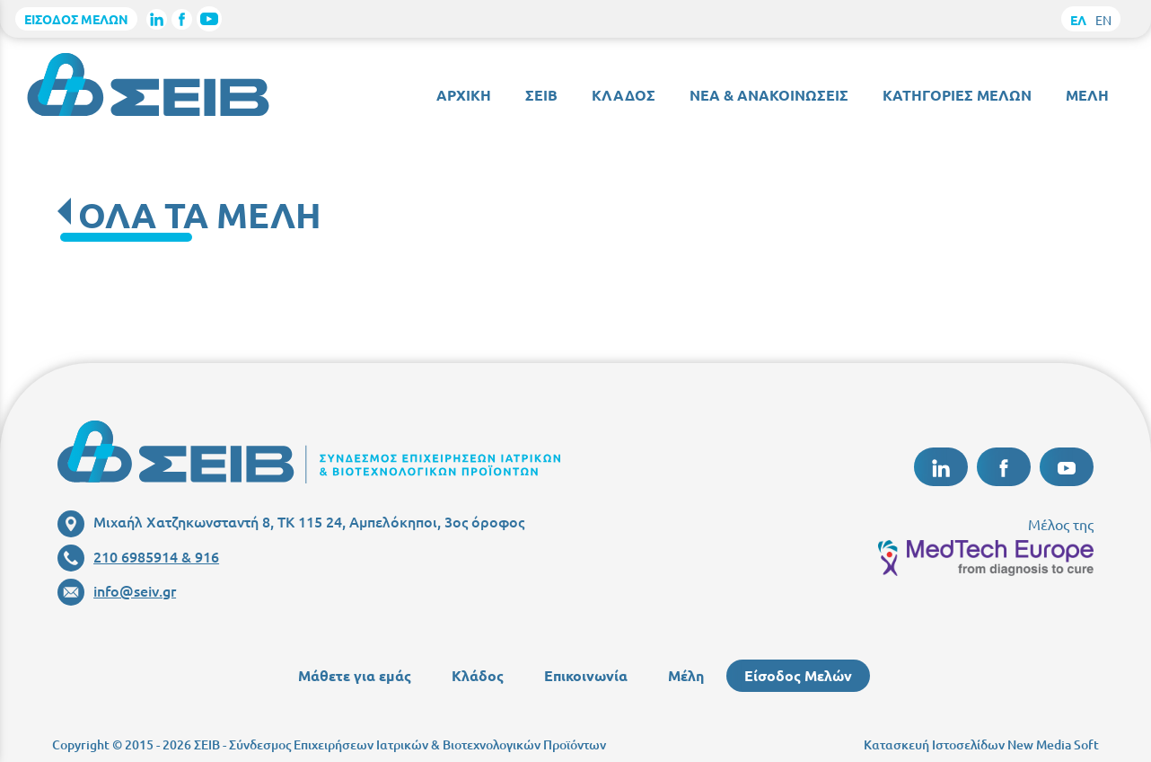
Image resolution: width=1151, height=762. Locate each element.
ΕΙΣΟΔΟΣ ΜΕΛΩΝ (76, 19)
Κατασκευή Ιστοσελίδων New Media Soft (981, 744)
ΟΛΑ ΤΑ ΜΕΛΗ (199, 213)
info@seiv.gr (116, 590)
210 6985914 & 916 (138, 556)
